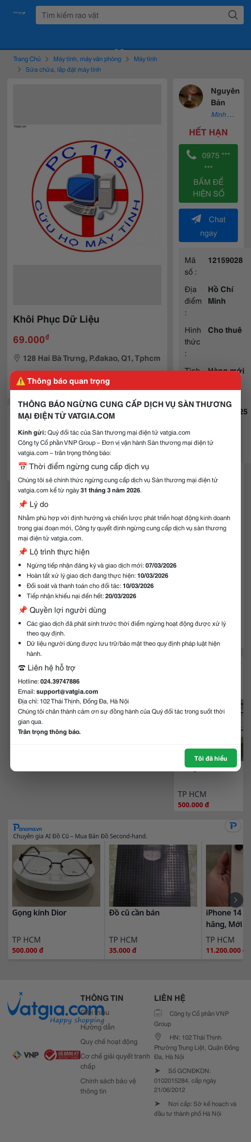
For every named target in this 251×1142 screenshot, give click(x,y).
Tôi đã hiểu (210, 757)
